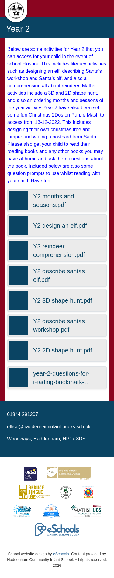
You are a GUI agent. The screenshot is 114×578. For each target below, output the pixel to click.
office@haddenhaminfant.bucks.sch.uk (49, 426)
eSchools (61, 554)
